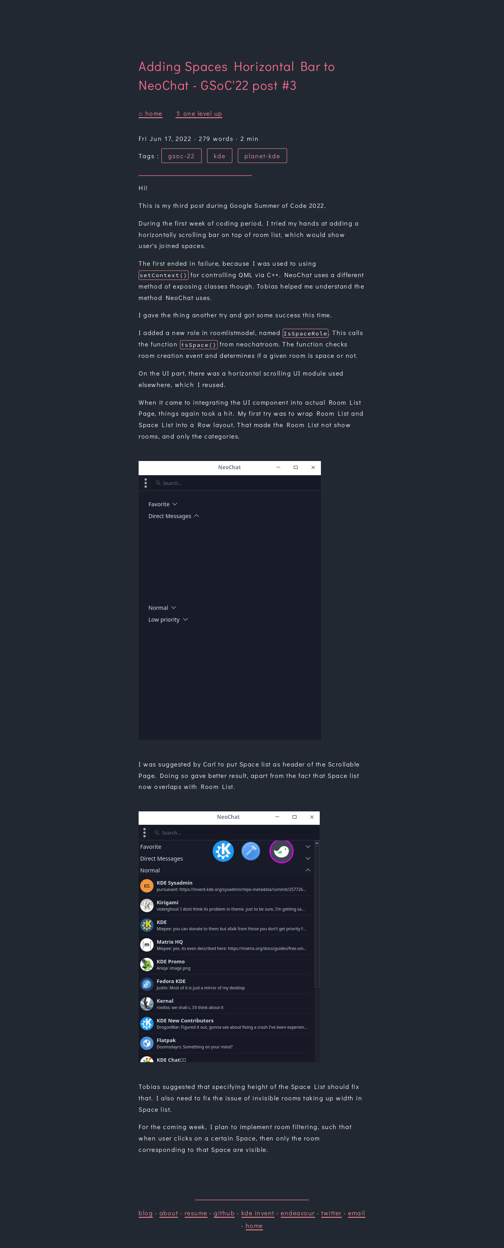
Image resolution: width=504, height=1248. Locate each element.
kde (220, 156)
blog (146, 1213)
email (356, 1213)
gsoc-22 (181, 156)
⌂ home (151, 113)
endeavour (298, 1213)
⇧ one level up (199, 113)
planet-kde (262, 156)
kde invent (257, 1213)
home (254, 1225)
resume (196, 1213)
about (168, 1213)
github (224, 1213)
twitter (331, 1213)
